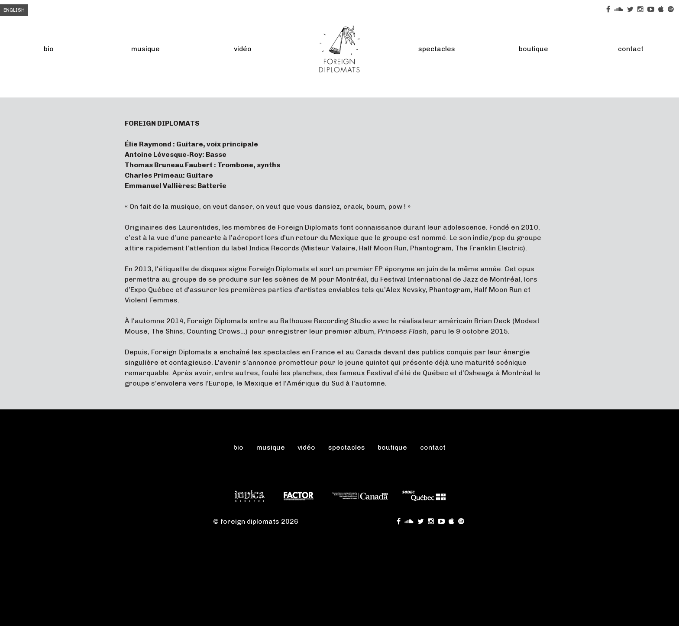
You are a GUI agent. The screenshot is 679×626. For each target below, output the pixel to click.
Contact (630, 49)
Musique (145, 49)
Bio (49, 49)
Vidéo (243, 49)
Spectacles (436, 49)
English (14, 10)
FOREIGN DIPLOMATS (339, 49)
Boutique (533, 49)
